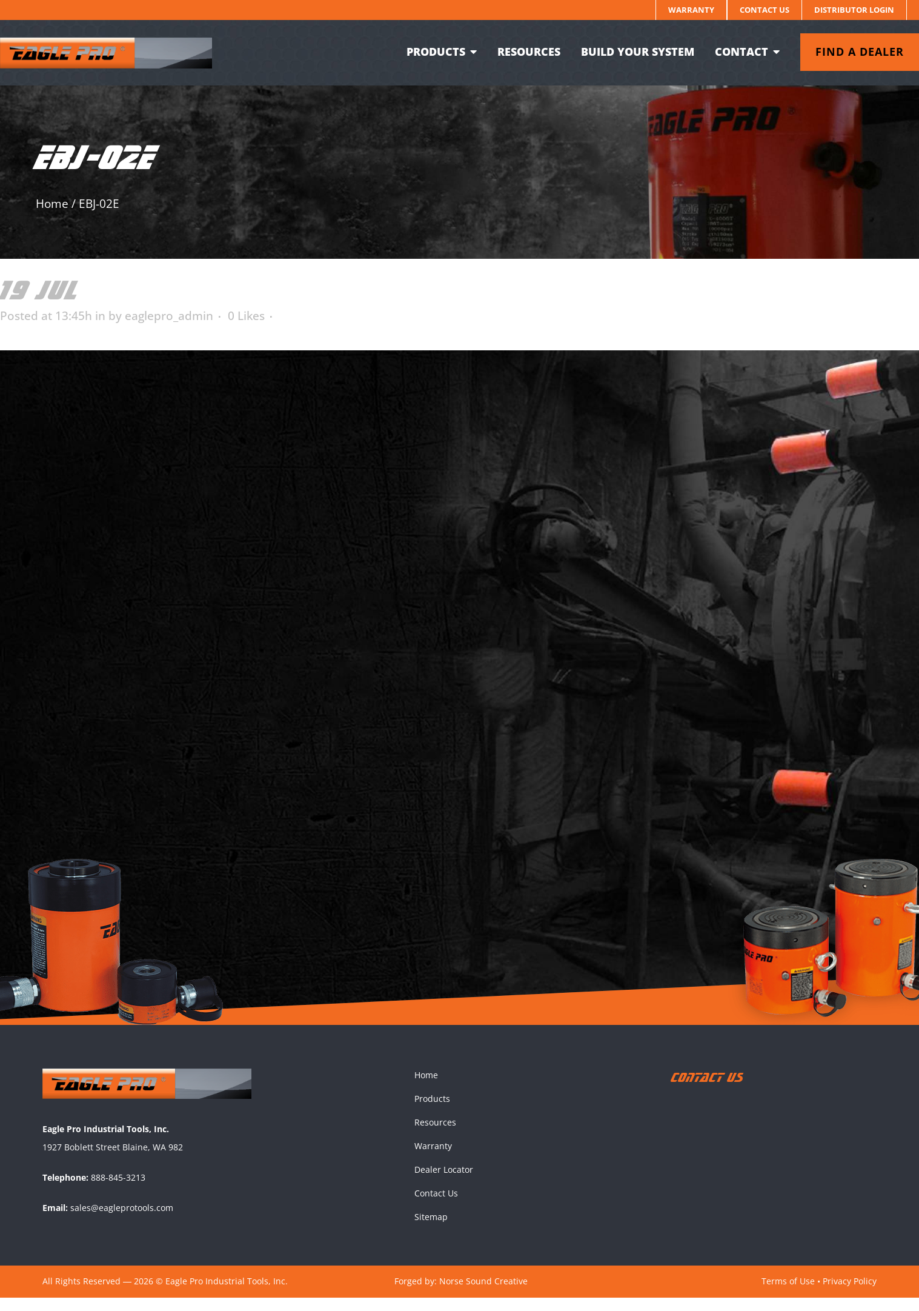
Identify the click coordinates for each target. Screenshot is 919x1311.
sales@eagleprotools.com (121, 1221)
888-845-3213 (118, 1190)
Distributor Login (854, 9)
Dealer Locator (443, 1183)
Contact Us (764, 9)
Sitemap (431, 1230)
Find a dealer (847, 51)
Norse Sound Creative (483, 1294)
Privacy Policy (850, 1294)
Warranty (691, 9)
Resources (435, 1135)
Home (52, 204)
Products (432, 1112)
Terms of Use (788, 1294)
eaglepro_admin (169, 316)
